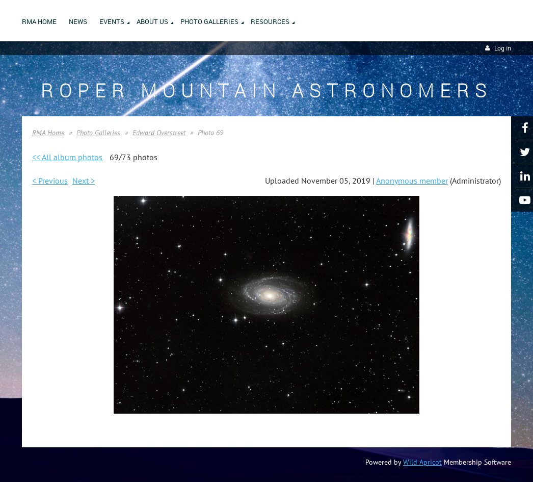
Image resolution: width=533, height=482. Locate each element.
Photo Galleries (98, 132)
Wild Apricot (422, 462)
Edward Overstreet (158, 132)
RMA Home (48, 132)
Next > (83, 180)
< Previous (50, 180)
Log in (502, 48)
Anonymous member (412, 180)
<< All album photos (67, 157)
